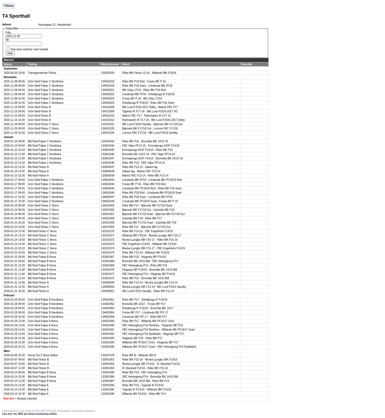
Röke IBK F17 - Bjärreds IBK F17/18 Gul (146, 226)
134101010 (107, 115)
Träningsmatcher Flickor (42, 72)
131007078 (107, 355)
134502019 (107, 81)
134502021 (107, 90)
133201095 (107, 389)
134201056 (107, 209)
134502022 (107, 94)
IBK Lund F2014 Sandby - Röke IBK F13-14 (148, 291)
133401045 (107, 149)
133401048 (107, 162)
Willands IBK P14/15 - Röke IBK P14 (144, 393)
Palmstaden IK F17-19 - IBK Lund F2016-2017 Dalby (153, 119)
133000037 (107, 167)
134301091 (107, 329)
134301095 (107, 346)
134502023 (107, 98)
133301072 (107, 278)
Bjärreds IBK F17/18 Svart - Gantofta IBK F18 (149, 222)
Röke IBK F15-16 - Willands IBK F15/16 (145, 252)
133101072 (107, 239)
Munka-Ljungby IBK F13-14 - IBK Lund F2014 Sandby (154, 286)
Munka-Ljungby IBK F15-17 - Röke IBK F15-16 (150, 239)
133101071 (107, 235)
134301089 (107, 321)
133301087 (107, 380)
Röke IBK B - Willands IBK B (139, 355)
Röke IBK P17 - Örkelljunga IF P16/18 (144, 299)
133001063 (107, 368)
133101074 (107, 248)
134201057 (107, 214)
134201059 (107, 222)
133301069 (107, 265)
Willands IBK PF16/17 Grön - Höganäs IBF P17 (150, 342)
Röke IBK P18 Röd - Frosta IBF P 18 (144, 81)
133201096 (107, 393)
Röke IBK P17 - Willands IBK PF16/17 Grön (148, 321)
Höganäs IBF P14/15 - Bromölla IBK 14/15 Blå (149, 269)
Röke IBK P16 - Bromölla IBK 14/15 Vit (145, 141)
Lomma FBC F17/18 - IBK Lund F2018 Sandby (150, 132)
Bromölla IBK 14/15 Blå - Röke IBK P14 (145, 380)
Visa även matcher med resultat (29, 49)
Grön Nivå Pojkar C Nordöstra (45, 81)
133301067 (107, 256)
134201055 (107, 205)
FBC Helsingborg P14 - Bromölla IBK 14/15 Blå (150, 376)
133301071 (107, 274)
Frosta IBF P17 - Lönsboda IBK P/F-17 (145, 312)
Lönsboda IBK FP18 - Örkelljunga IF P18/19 (148, 94)
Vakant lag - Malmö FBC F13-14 (141, 171)
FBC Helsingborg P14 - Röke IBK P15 (144, 265)
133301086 (107, 376)
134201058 (107, 218)
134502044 (107, 184)
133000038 (107, 171)
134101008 (107, 107)
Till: (7, 40)
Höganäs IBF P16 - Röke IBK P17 (142, 338)
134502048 (107, 201)
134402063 (107, 308)
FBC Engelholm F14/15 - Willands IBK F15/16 (149, 244)
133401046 (107, 154)
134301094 (107, 342)
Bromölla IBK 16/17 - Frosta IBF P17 (143, 303)
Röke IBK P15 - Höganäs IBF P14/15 (144, 256)
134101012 (107, 119)
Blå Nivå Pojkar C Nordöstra (44, 141)
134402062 (107, 303)
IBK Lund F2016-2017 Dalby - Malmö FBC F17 (150, 107)
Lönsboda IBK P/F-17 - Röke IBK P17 (144, 316)
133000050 (107, 286)
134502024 (107, 102)
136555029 (107, 72)
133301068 (107, 261)
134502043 (107, 179)
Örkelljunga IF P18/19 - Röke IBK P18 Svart (148, 102)
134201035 (107, 132)
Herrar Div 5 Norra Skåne (43, 355)
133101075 (107, 252)
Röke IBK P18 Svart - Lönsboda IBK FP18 (147, 85)
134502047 (107, 196)
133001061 (107, 359)
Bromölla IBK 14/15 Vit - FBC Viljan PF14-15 (148, 154)
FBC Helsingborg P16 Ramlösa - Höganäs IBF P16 (152, 325)
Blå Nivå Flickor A (38, 167)
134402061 (107, 299)
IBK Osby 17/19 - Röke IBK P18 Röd (144, 90)
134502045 (107, 188)
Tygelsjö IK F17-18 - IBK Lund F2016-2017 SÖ (150, 111)
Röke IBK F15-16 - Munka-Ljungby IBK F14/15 (150, 359)
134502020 (107, 85)
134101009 (107, 111)
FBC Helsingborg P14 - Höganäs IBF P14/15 (148, 274)
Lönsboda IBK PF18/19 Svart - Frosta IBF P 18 (150, 201)
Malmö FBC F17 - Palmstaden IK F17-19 (146, 115)
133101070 (107, 231)
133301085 (107, 372)
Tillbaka (9, 5)
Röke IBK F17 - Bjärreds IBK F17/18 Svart (147, 205)
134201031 (107, 124)
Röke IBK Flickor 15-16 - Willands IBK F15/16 (149, 72)
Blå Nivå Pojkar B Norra (42, 256)
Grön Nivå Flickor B (39, 107)
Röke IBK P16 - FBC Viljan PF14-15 (143, 162)
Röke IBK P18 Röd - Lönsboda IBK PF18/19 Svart (152, 192)
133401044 (107, 145)
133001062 (107, 363)
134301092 (107, 333)
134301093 (107, 338)
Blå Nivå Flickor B (38, 359)
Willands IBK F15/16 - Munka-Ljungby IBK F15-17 (151, 235)
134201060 (107, 226)
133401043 (107, 141)
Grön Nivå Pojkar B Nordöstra (45, 299)
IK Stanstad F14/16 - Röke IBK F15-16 (145, 368)
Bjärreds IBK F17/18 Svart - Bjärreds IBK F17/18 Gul (153, 214)
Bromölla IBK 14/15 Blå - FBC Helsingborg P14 (150, 261)
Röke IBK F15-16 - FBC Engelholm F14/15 (147, 231)
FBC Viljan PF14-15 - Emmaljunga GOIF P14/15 (150, 145)
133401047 (107, 158)
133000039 (107, 175)
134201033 (107, 128)
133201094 (107, 385)
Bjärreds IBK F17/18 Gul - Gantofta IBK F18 (148, 209)
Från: (8, 32)
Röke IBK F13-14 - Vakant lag (139, 167)
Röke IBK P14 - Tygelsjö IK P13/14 (143, 385)
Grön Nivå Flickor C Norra (43, 124)
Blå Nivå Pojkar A (38, 385)
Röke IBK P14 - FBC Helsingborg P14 (144, 372)
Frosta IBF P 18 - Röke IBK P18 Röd (144, 184)
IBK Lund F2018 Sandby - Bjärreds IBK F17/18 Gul (152, 124)
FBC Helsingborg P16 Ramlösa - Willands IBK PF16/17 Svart (158, 329)
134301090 (107, 325)
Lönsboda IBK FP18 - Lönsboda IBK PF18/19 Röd (152, 179)
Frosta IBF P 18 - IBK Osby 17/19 (142, 98)
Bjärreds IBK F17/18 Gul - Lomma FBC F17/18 (150, 128)
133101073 (107, 244)
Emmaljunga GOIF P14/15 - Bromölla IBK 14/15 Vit (152, 158)
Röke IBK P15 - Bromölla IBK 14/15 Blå (145, 278)
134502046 (107, 192)
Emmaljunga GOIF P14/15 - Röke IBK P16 (147, 149)
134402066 (107, 316)
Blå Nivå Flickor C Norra (42, 231)
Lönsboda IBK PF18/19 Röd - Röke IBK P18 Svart (152, 188)
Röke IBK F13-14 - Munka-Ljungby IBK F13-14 (150, 282)
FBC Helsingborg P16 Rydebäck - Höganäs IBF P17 (153, 333)
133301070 (107, 269)
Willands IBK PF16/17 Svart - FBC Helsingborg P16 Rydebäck (159, 346)
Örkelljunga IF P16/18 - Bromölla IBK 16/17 (148, 308)
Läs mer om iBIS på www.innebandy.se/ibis (29, 413)
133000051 (107, 291)
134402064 (107, 312)
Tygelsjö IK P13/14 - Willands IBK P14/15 (146, 389)
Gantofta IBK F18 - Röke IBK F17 (142, 218)
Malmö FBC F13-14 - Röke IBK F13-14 (145, 175)
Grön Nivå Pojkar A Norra (43, 321)
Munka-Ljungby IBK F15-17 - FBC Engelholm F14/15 (153, 248)
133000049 (107, 282)
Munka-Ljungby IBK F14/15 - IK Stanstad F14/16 (151, 363)
